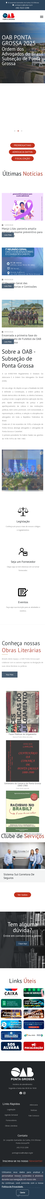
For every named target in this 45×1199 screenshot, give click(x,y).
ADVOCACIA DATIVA (22, 152)
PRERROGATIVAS (22, 145)
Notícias (34, 1110)
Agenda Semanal (11, 1115)
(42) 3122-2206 (22, 8)
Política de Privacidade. (12, 1186)
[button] (14, 130)
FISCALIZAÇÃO (22, 158)
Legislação (11, 1109)
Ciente (22, 1192)
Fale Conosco (33, 1115)
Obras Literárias (11, 1126)
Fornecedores (11, 1120)
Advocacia (34, 1105)
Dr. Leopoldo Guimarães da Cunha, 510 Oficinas (22, 2)
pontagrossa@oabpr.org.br (22, 5)
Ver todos (22, 894)
